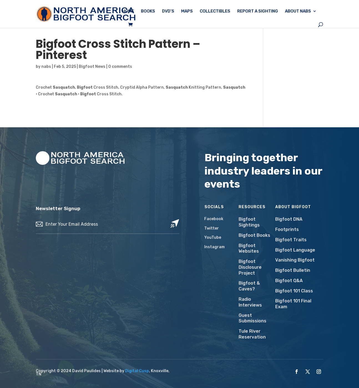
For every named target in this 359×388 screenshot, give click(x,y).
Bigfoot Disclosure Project (250, 267)
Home (128, 11)
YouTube (212, 237)
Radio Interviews (250, 302)
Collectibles (215, 11)
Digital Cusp (137, 371)
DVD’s (168, 11)
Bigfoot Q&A (289, 280)
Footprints (287, 229)
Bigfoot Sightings (249, 222)
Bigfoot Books (254, 235)
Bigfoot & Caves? (249, 286)
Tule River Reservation (252, 334)
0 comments (120, 66)
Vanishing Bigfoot (295, 260)
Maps (187, 11)
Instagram (214, 247)
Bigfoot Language (295, 250)
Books (148, 11)
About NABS (298, 11)
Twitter (211, 228)
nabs (46, 66)
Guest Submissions (252, 318)
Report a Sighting (257, 11)
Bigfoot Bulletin (292, 270)
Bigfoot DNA (288, 219)
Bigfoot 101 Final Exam (293, 303)
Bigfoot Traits (291, 239)
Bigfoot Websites (249, 248)
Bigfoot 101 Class (294, 291)
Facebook (213, 219)
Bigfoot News (92, 66)
